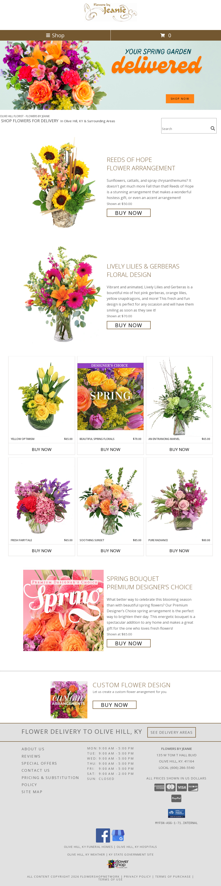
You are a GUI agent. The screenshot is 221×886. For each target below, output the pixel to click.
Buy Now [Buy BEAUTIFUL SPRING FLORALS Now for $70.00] (110, 449)
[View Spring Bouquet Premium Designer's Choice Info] (64, 610)
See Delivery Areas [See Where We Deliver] (172, 732)
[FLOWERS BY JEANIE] (110, 23)
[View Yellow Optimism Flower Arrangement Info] (42, 397)
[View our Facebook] (103, 841)
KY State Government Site (131, 854)
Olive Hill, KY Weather (86, 854)
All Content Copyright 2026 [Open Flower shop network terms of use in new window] (53, 876)
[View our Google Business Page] (118, 841)
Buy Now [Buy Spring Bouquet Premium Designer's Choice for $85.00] (128, 643)
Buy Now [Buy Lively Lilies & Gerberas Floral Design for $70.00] (128, 325)
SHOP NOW (180, 99)
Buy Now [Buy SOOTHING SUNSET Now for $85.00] (110, 551)
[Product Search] (185, 128)
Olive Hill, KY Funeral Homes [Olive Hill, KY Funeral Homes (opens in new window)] (88, 846)
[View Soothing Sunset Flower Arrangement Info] (110, 498)
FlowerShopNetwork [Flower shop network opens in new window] (100, 876)
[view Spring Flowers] (110, 109)
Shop (55, 35)
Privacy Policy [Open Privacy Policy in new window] (137, 876)
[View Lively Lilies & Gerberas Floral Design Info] (64, 295)
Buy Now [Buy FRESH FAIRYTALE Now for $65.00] (42, 551)
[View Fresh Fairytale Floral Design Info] (42, 498)
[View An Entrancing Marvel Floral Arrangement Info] (179, 397)
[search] (212, 128)
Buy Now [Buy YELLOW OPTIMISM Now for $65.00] (42, 449)
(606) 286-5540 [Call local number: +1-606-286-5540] (182, 767)
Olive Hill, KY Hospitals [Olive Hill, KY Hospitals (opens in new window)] (137, 846)
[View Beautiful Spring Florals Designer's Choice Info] (110, 397)
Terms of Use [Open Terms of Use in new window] (110, 879)
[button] (176, 813)
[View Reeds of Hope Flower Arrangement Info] (64, 186)
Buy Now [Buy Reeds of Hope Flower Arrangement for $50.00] (128, 212)
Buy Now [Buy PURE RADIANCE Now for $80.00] (179, 551)
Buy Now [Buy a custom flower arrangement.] (114, 704)
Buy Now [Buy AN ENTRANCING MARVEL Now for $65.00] (179, 449)
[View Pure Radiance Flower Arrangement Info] (179, 498)
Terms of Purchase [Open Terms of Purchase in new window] (173, 876)
